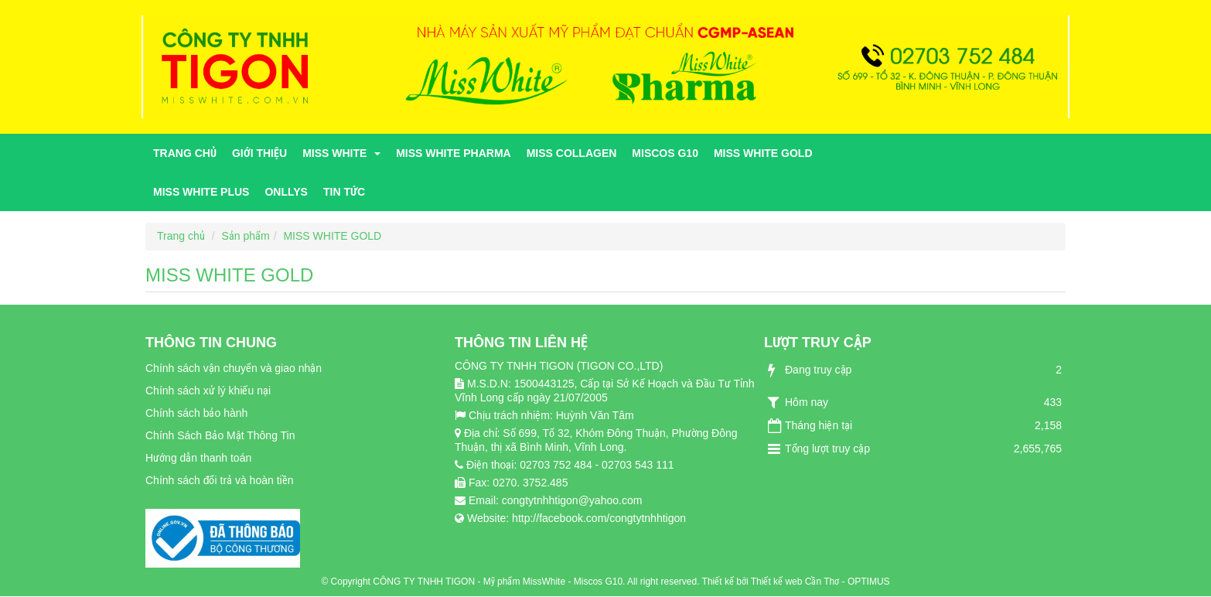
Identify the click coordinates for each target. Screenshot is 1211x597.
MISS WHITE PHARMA (453, 153)
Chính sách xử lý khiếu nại (208, 390)
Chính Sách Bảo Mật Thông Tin (220, 435)
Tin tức (344, 192)
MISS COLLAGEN (572, 153)
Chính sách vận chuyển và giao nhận (233, 368)
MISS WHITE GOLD (763, 153)
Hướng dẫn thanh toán (198, 458)
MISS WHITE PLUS (201, 192)
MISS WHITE (341, 153)
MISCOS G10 (665, 153)
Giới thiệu (259, 153)
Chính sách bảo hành (196, 413)
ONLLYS (286, 192)
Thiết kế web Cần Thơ (795, 581)
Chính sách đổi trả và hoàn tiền (219, 480)
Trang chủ (185, 153)
